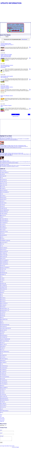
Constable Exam (3, 208)
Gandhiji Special (3, 235)
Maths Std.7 (2, 299)
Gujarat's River (2, 249)
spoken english (2, 362)
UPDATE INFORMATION (11, 3)
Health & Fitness (3, 254)
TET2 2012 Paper (3, 383)
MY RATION (2, 312)
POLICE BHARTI (3, 337)
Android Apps (2, 418)
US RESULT (2, 389)
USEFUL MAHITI (3, 396)
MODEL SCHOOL (3, 303)
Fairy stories (2, 224)
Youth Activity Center (3, 410)
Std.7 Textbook (2, 371)
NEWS (1, 317)
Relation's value (2, 344)
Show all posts (24, 39)
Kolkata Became (3, 288)
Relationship (2, 346)
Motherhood (2, 306)
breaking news (2, 197)
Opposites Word (3, 330)
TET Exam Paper (3, 382)
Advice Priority (2, 170)
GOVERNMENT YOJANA (4, 240)
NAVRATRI (2, 315)
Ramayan (1, 342)
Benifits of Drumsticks (3, 192)
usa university (2, 394)
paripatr (1, 333)
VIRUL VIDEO (2, 403)
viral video (2, 401)
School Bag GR (2, 355)
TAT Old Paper (2, 374)
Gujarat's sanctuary (3, 251)
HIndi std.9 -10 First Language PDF (6, 137)
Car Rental (2, 204)
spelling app (2, 360)
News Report (2, 420)
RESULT (1, 349)
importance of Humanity (4, 267)
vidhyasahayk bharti (3, 398)
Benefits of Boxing (3, 190)
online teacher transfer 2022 (5, 328)
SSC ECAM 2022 (3, 367)
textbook (1, 385)
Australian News (3, 181)
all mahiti (1, 174)
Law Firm (1, 290)
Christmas (2, 206)
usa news (1, 392)
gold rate (1, 238)
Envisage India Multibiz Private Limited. (7, 446)
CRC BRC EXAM (3, 213)
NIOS (1, 321)
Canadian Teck (2, 202)
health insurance (3, 256)
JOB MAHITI (2, 283)
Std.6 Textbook (2, 369)
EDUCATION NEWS (3, 220)
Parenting (1, 331)
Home (15, 114)
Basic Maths (2, 188)
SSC (1, 364)
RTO (1, 353)
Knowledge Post (3, 287)
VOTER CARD (2, 405)
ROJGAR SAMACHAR (4, 351)
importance (2, 265)
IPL (0, 276)
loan (0, 294)
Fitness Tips (2, 229)
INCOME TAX (2, 269)
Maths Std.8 (2, 301)
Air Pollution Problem (3, 172)
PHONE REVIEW (3, 335)
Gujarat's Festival (3, 247)
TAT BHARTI (2, 373)
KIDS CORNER (2, 285)
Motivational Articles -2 (4, 310)
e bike (1, 217)
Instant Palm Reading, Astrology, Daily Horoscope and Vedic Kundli (11, 153)
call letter (1, 201)
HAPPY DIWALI (3, 253)
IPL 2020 (1, 278)
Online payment (2, 326)
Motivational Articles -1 (4, 308)
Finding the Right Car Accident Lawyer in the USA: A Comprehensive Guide (13, 145)
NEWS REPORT (3, 319)
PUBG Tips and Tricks (4, 340)
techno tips (2, 378)
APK (1, 177)
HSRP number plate (3, 263)
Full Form (1, 233)
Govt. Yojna (2, 417)
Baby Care (2, 186)
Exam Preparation (3, 222)
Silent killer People (3, 358)
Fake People (2, 226)
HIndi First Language (3, 260)
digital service (2, 215)
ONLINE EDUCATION (4, 324)
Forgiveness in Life (3, 231)
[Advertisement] (15, 14)
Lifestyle (1, 292)
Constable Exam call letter (4, 164)
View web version (16, 116)
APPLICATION (2, 179)
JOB (1, 281)
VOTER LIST (2, 407)
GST (1, 245)
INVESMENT (2, 274)
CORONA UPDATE (3, 211)
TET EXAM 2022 (3, 380)
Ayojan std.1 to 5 (3, 183)
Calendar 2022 (2, 199)
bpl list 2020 (2, 195)
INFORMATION (2, 272)
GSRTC (1, 244)
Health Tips (2, 258)
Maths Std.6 (2, 297)
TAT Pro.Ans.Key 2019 (4, 376)
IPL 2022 (1, 279)
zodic (1, 412)
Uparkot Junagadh (3, 387)
